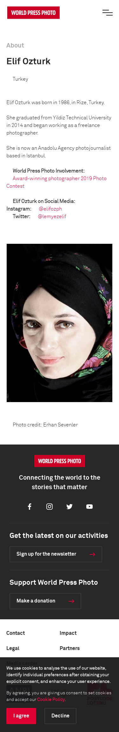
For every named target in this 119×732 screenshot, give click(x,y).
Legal (12, 648)
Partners (70, 648)
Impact (68, 633)
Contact (15, 633)
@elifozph (50, 208)
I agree (21, 715)
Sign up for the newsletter (46, 554)
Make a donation (36, 600)
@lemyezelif (52, 216)
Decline (60, 715)
